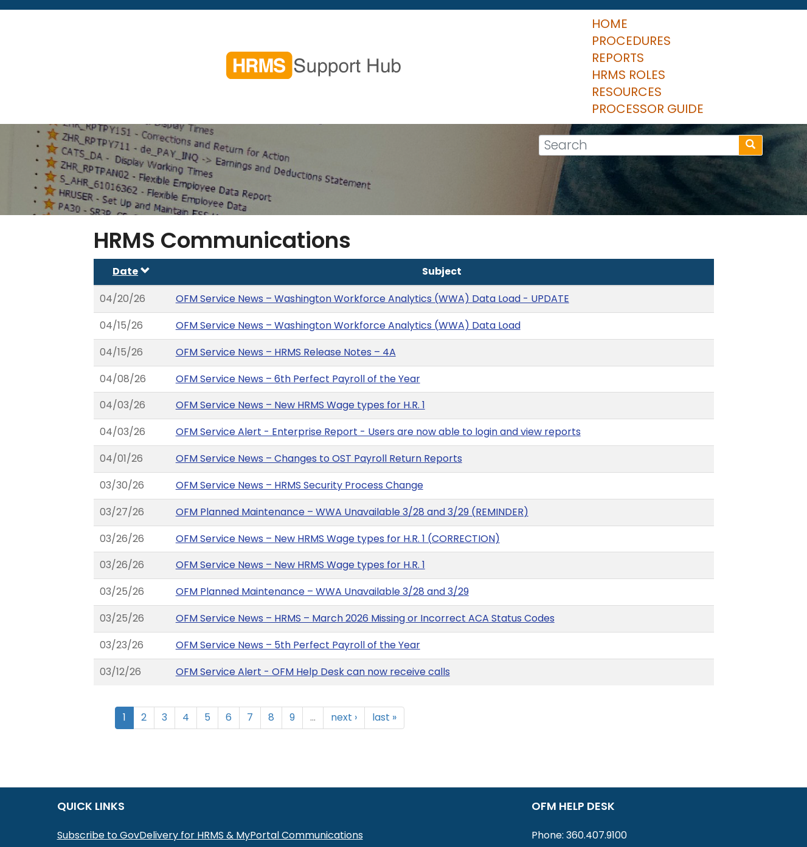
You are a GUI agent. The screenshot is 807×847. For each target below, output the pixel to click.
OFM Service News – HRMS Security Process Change (299, 413)
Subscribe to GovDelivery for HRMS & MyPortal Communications (210, 763)
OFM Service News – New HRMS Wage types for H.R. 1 (300, 333)
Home (265, 30)
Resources (586, 30)
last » (384, 646)
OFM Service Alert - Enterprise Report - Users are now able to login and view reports (378, 360)
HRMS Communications (112, 795)
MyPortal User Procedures (119, 779)
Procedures (338, 30)
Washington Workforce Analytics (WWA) (154, 827)
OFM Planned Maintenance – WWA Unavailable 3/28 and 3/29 (322, 520)
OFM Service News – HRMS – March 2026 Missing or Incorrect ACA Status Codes (365, 547)
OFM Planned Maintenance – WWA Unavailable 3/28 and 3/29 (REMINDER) (352, 440)
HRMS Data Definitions (109, 811)
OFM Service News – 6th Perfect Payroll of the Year (298, 307)
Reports (419, 30)
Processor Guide (693, 30)
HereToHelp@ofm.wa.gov (622, 779)
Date (131, 200)
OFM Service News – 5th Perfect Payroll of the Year (298, 573)
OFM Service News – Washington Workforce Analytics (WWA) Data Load (348, 254)
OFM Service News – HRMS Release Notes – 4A (286, 280)
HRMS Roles (498, 30)
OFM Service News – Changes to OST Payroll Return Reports (319, 387)
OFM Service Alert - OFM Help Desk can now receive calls (313, 600)
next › (344, 646)
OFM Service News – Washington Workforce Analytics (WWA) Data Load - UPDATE (372, 227)
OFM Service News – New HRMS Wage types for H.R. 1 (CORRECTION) (338, 467)
